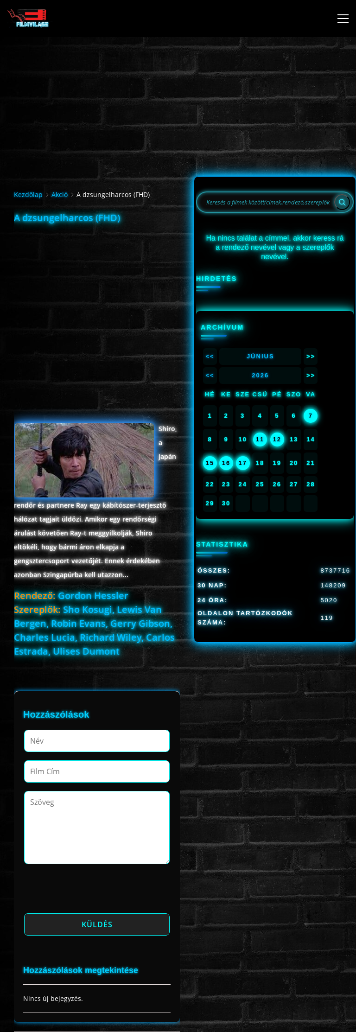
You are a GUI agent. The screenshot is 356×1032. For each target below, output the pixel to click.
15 (210, 462)
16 (226, 462)
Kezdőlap (28, 194)
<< (209, 356)
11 (260, 439)
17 (242, 462)
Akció (59, 194)
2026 (260, 375)
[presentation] (94, 891)
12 (277, 439)
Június (260, 356)
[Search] (342, 202)
